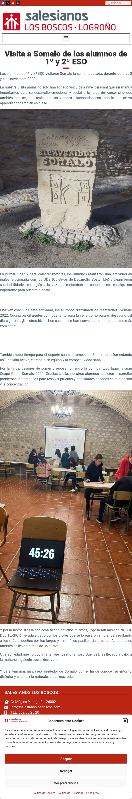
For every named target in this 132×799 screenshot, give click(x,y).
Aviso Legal (92, 793)
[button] (125, 721)
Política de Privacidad (70, 793)
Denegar (66, 771)
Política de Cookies (44, 793)
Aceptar (66, 759)
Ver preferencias (66, 783)
